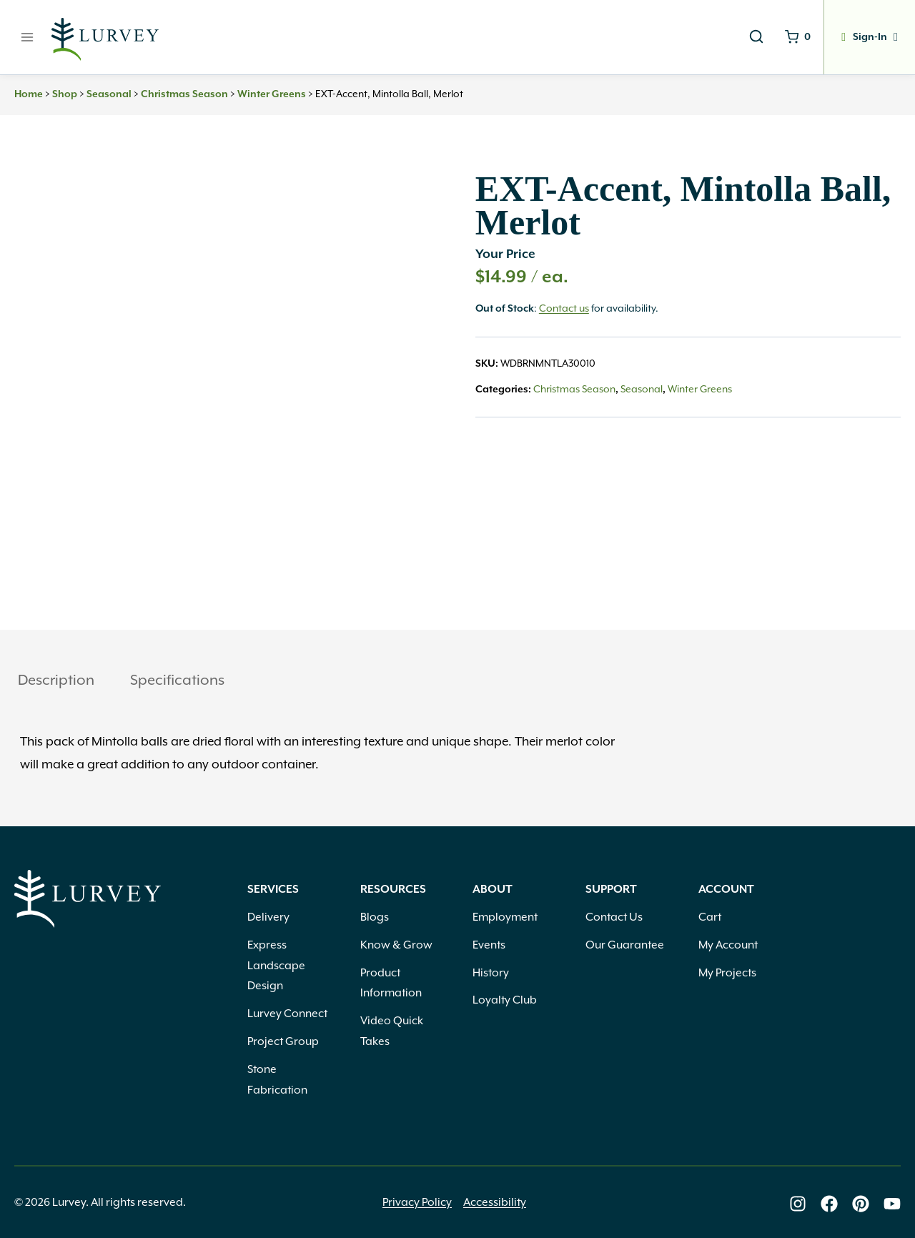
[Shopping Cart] (795, 37)
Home (28, 94)
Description (56, 679)
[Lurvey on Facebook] (829, 1203)
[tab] (56, 681)
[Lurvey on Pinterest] (860, 1203)
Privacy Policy (417, 1202)
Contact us (564, 309)
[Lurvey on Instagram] (797, 1203)
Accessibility (494, 1202)
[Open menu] (27, 37)
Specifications (177, 679)
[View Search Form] (753, 37)
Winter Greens (271, 94)
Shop (64, 94)
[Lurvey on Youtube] (892, 1203)
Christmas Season (184, 94)
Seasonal (109, 94)
